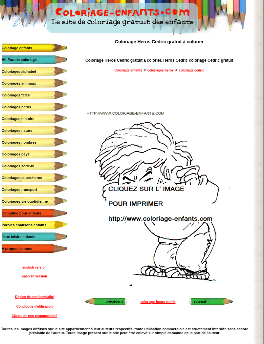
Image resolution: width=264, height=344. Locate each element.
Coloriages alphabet (19, 71)
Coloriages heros (16, 107)
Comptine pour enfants (21, 213)
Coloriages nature (17, 130)
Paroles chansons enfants (24, 225)
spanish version (34, 276)
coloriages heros (160, 70)
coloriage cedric (191, 70)
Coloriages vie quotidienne (25, 201)
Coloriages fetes (16, 95)
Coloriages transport (19, 190)
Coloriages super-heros (22, 178)
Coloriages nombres (19, 142)
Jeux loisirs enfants (18, 237)
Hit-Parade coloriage (19, 60)
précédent (114, 301)
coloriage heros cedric (158, 302)
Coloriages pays (16, 154)
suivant (199, 301)
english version (34, 267)
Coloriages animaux (19, 83)
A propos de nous (17, 249)
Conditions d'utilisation (34, 306)
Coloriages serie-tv (18, 166)
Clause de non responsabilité (34, 316)
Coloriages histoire (18, 119)
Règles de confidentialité (34, 297)
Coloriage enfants (17, 48)
